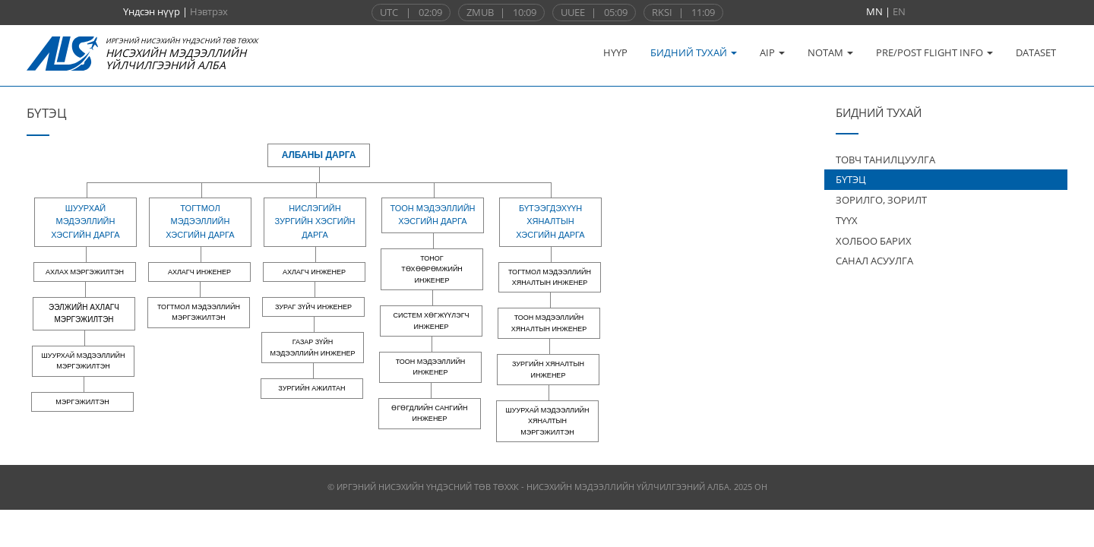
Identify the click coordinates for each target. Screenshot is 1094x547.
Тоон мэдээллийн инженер (431, 367)
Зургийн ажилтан (311, 388)
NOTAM (830, 52)
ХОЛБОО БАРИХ (874, 241)
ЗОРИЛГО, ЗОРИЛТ (881, 200)
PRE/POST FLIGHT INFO (934, 52)
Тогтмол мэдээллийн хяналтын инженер (549, 277)
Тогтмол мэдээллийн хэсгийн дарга (200, 221)
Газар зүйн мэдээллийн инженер (313, 347)
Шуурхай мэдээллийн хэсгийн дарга (85, 221)
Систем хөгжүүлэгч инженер (431, 320)
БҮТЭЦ (851, 179)
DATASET (1036, 52)
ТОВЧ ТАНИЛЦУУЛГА (885, 159)
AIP (772, 52)
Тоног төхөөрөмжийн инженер (432, 269)
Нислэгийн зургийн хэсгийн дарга (314, 221)
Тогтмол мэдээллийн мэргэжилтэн (198, 312)
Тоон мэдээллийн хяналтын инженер (549, 323)
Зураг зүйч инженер (313, 307)
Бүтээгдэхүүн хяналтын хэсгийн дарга (550, 221)
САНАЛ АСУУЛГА (874, 260)
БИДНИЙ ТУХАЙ (693, 52)
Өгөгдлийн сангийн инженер (429, 413)
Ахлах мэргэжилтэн (85, 272)
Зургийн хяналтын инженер (548, 369)
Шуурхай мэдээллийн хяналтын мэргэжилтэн (548, 421)
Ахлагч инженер (199, 272)
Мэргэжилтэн (82, 402)
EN (899, 11)
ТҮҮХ (847, 220)
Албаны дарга (319, 155)
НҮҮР (615, 52)
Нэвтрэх (209, 11)
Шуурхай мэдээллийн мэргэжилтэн (83, 361)
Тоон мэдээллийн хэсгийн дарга (432, 215)
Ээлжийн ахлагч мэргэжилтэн (84, 313)
